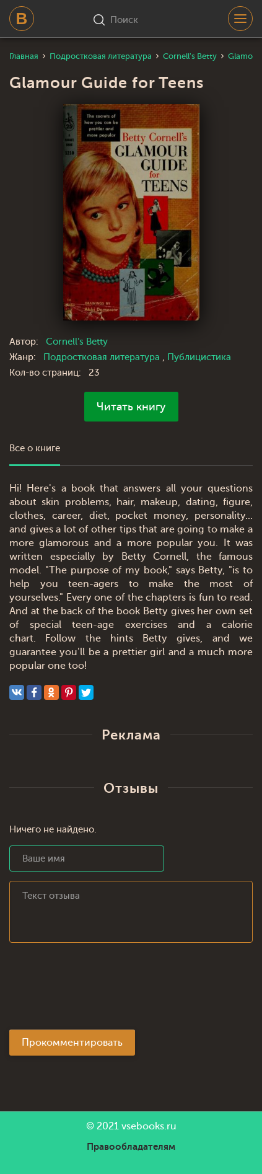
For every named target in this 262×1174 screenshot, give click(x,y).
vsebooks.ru (149, 1126)
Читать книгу (131, 406)
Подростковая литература (102, 357)
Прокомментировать (72, 1042)
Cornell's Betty (77, 342)
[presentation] (103, 990)
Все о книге (34, 448)
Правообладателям (131, 1146)
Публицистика (199, 357)
